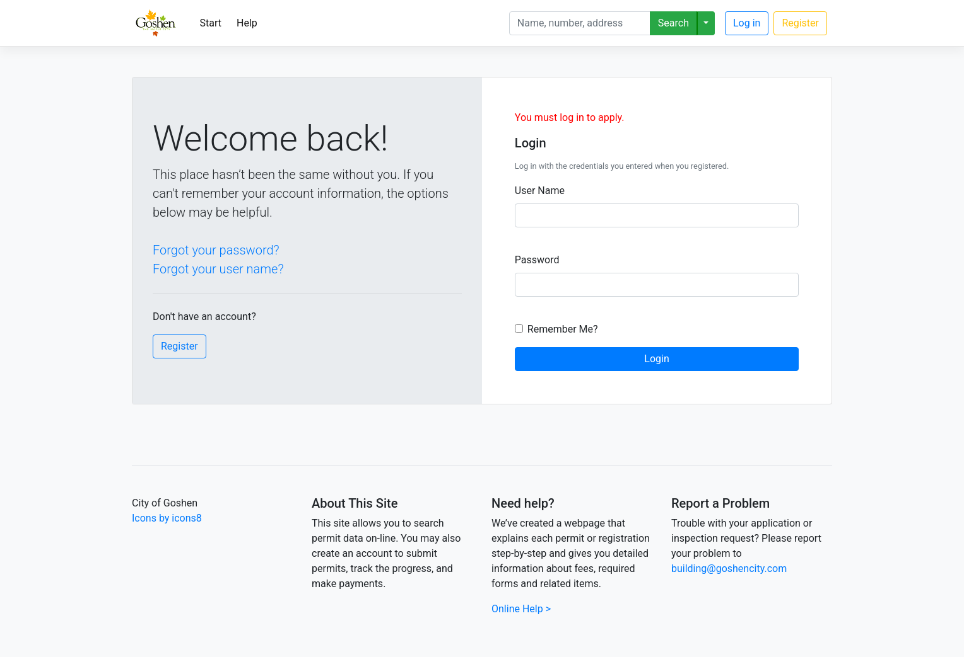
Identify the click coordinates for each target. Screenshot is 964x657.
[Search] (579, 23)
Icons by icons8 (167, 518)
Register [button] (179, 346)
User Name (540, 191)
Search (673, 23)
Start (210, 23)
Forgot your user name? (218, 269)
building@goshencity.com (729, 568)
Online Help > (521, 609)
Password (537, 260)
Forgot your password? (216, 250)
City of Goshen (164, 503)
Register (800, 23)
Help (247, 23)
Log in (746, 23)
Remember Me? (562, 329)
